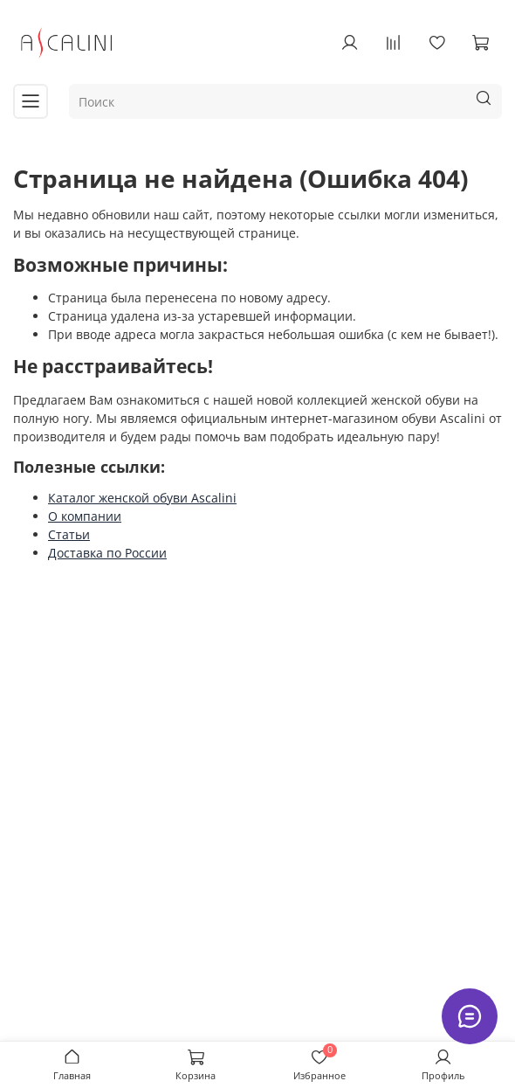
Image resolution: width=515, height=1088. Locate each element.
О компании (84, 516)
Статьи (69, 534)
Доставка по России (107, 552)
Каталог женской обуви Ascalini (142, 497)
